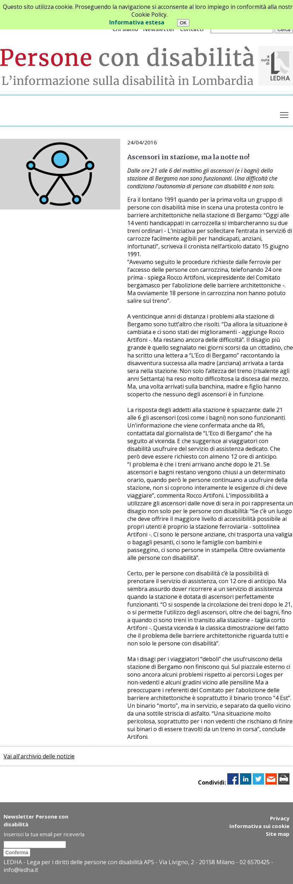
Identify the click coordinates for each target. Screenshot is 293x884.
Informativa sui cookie (259, 826)
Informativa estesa (136, 22)
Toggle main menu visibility (284, 113)
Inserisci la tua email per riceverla (44, 834)
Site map (277, 833)
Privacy (279, 818)
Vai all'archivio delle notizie (39, 756)
